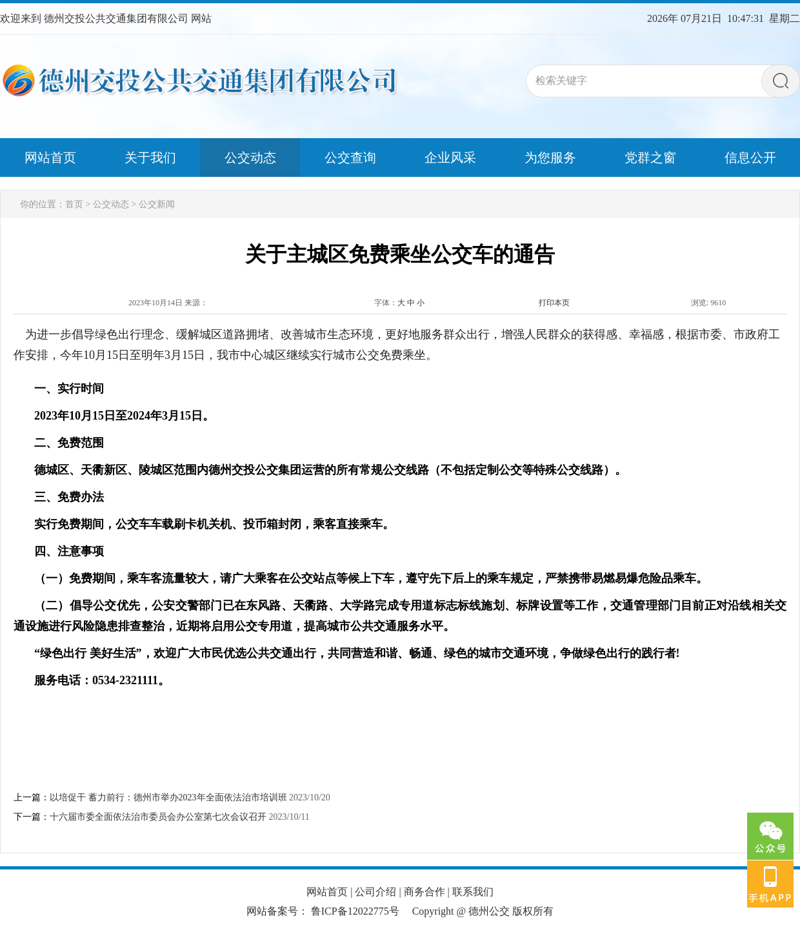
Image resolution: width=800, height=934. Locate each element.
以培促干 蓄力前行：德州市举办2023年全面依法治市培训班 (168, 797)
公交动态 (111, 204)
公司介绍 (375, 891)
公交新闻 (157, 204)
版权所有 (533, 911)
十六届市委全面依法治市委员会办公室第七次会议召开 (158, 817)
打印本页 (554, 302)
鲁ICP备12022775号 (355, 911)
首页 (74, 204)
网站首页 (327, 891)
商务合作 (424, 891)
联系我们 (473, 891)
